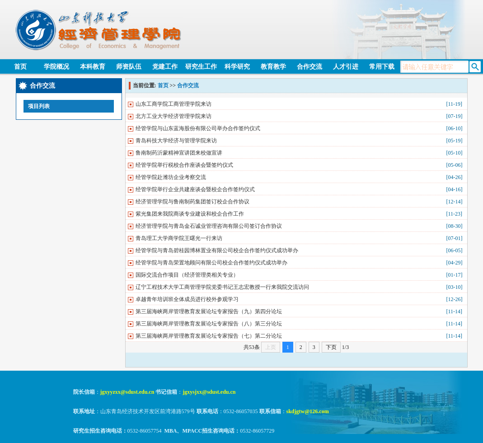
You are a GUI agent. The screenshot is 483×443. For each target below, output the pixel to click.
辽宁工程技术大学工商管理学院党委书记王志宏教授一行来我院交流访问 (222, 287)
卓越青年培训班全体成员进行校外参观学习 (187, 299)
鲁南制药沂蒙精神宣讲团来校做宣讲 (179, 153)
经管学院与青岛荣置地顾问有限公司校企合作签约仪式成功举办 (211, 262)
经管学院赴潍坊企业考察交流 (171, 177)
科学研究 (237, 66)
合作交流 (309, 66)
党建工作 (165, 66)
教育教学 (273, 66)
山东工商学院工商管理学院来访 (173, 104)
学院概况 (56, 66)
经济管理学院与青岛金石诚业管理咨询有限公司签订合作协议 (209, 226)
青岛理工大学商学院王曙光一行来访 (179, 238)
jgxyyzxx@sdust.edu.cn (127, 392)
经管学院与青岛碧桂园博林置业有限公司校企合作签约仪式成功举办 (217, 250)
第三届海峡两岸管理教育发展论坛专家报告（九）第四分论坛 (209, 311)
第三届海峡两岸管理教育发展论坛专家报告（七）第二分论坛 (209, 336)
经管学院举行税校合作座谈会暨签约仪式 (184, 165)
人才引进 (345, 66)
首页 (20, 66)
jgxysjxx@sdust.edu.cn (209, 392)
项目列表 (39, 106)
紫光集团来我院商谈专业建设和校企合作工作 (190, 214)
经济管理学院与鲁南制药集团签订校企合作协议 (192, 201)
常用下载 (381, 66)
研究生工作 (201, 66)
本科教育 (92, 66)
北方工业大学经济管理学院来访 (173, 116)
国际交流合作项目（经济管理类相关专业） (187, 275)
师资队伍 (128, 66)
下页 (331, 347)
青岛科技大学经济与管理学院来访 (176, 140)
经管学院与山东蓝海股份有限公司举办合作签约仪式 (198, 128)
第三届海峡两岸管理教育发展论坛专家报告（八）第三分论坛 (209, 323)
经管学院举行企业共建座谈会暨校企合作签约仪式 (195, 189)
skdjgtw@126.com (307, 411)
